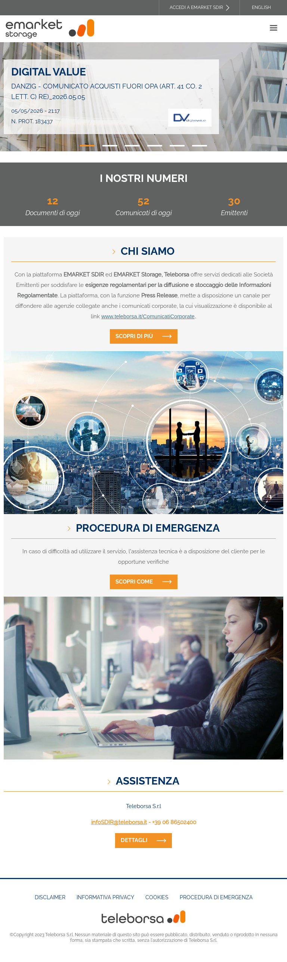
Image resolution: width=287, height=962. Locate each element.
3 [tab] (132, 145)
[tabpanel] (143, 96)
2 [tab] (109, 145)
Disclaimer (50, 897)
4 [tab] (154, 145)
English (261, 7)
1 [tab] (87, 145)
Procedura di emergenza (216, 897)
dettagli (134, 840)
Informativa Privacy (105, 897)
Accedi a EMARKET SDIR (196, 7)
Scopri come (134, 581)
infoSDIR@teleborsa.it (119, 822)
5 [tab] (177, 145)
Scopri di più (134, 336)
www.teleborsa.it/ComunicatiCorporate (147, 316)
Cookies (157, 897)
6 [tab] (199, 145)
